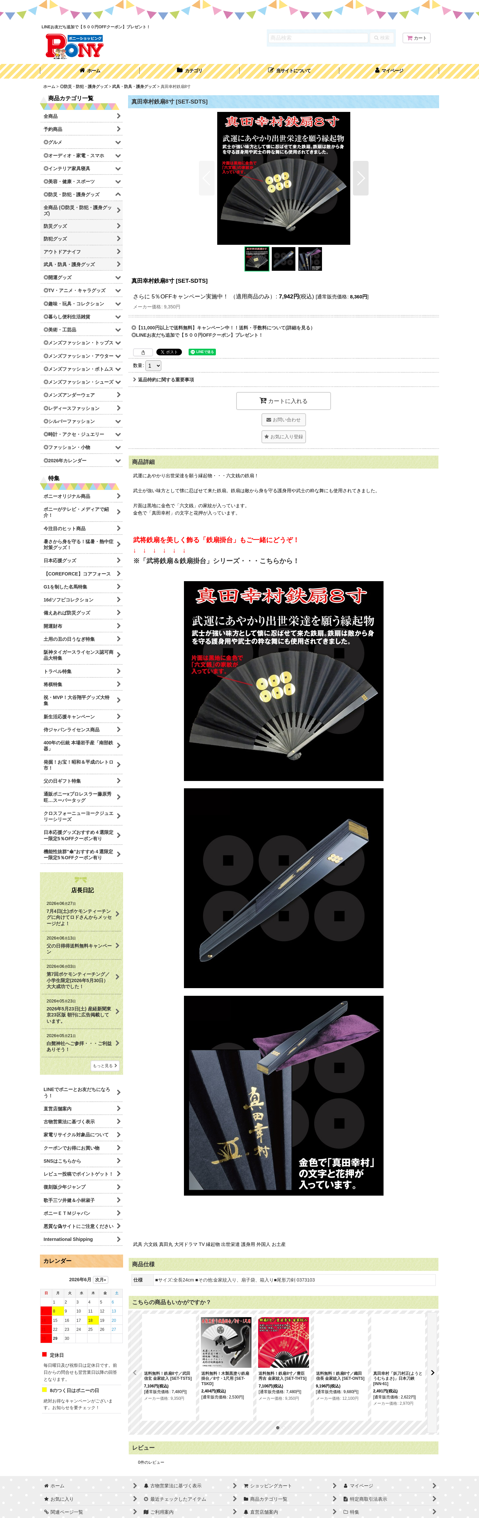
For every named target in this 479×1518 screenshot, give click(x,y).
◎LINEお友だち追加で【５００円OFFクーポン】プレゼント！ (197, 335)
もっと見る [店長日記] (105, 1065)
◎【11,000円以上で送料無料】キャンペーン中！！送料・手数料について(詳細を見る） (223, 327)
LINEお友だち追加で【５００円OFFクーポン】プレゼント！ (96, 27)
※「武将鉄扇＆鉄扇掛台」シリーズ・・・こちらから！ (216, 561)
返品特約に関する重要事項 (163, 379)
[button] (289, 71)
